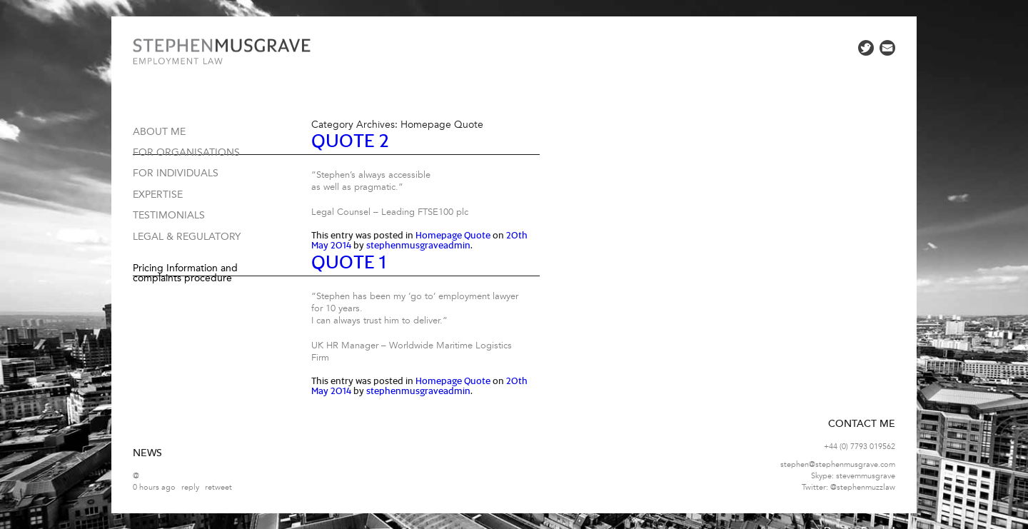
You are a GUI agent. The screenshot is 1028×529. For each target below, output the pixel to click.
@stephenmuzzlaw (862, 487)
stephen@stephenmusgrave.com (837, 464)
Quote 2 (350, 141)
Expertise (158, 194)
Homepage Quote (452, 236)
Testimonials (169, 215)
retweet (218, 487)
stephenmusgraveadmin (418, 246)
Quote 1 (348, 263)
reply (190, 487)
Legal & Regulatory (187, 237)
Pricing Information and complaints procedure (185, 273)
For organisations (186, 152)
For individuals (175, 173)
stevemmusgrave (865, 475)
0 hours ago (154, 487)
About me (159, 132)
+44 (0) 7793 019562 (859, 446)
